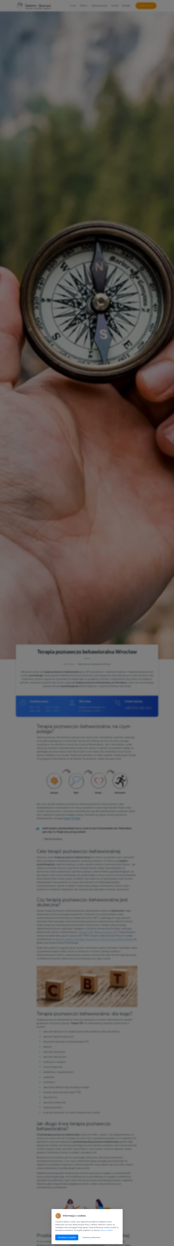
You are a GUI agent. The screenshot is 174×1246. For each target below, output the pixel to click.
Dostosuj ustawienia (91, 1237)
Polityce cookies (106, 1230)
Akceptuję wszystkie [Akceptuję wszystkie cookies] (67, 1237)
